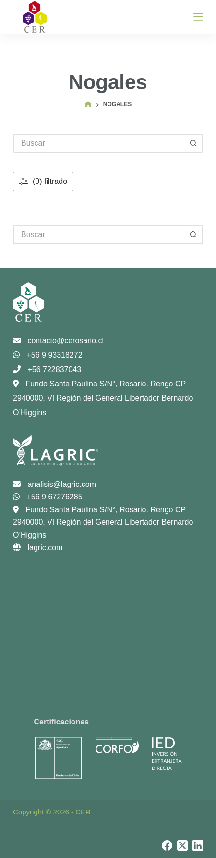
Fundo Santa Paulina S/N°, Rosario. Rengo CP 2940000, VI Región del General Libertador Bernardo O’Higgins (103, 398)
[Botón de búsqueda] (193, 234)
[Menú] (198, 17)
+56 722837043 (47, 369)
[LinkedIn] (197, 845)
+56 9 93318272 (48, 355)
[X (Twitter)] (182, 845)
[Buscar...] (98, 234)
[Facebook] (167, 845)
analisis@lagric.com (54, 484)
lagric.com (37, 547)
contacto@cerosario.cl (58, 341)
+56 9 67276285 (48, 497)
